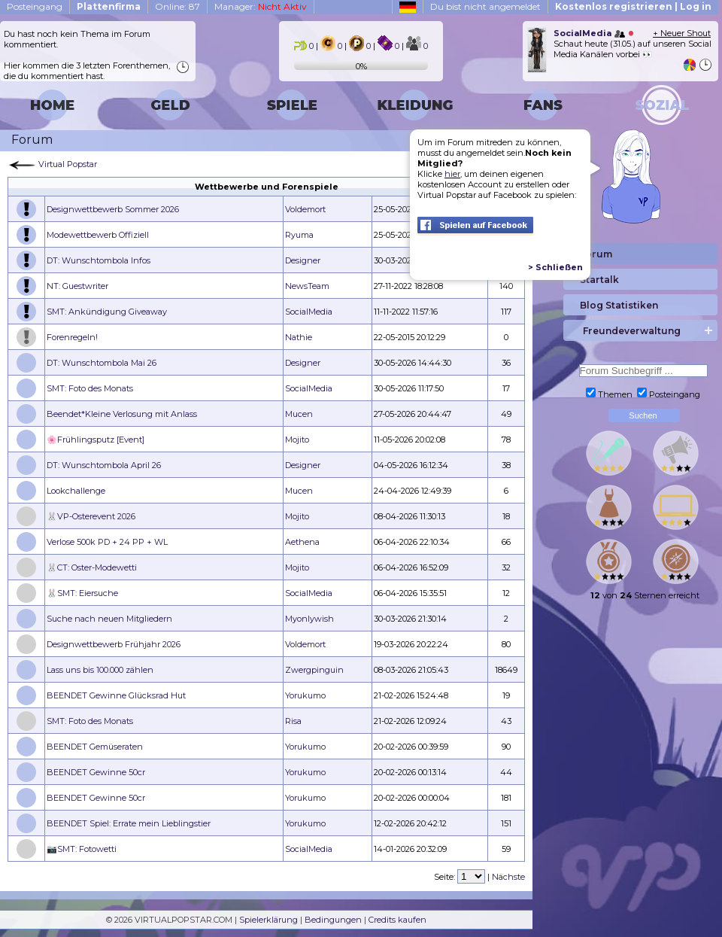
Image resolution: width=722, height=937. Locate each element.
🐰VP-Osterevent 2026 (91, 516)
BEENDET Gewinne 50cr (96, 772)
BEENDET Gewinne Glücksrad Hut (116, 695)
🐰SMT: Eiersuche (82, 593)
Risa (293, 721)
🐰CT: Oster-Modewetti (92, 567)
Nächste (508, 877)
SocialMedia (308, 311)
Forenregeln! (72, 337)
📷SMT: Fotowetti (82, 849)
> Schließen (555, 267)
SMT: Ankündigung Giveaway (107, 311)
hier (452, 174)
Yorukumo (305, 695)
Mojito (297, 439)
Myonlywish (309, 618)
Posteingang (34, 6)
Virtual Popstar (67, 164)
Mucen (299, 414)
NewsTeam (307, 286)
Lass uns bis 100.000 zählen (100, 670)
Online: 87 (177, 6)
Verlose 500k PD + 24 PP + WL (107, 542)
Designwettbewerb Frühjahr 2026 (113, 644)
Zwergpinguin (314, 670)
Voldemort (305, 209)
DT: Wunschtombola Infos (98, 260)
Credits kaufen (397, 919)
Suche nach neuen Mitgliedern (109, 618)
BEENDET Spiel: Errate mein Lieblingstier (129, 823)
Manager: (260, 6)
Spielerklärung (268, 919)
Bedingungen (333, 919)
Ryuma (299, 235)
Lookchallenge (76, 490)
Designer (302, 260)
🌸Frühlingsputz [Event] (95, 439)
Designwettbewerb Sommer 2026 (113, 209)
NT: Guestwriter (77, 286)
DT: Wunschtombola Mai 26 (101, 362)
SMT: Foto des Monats (90, 388)
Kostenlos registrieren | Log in (633, 6)
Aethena (302, 542)
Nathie (298, 337)
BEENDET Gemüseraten (95, 746)
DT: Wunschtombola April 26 (104, 465)
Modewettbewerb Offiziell (98, 235)
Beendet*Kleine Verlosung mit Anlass (122, 414)
